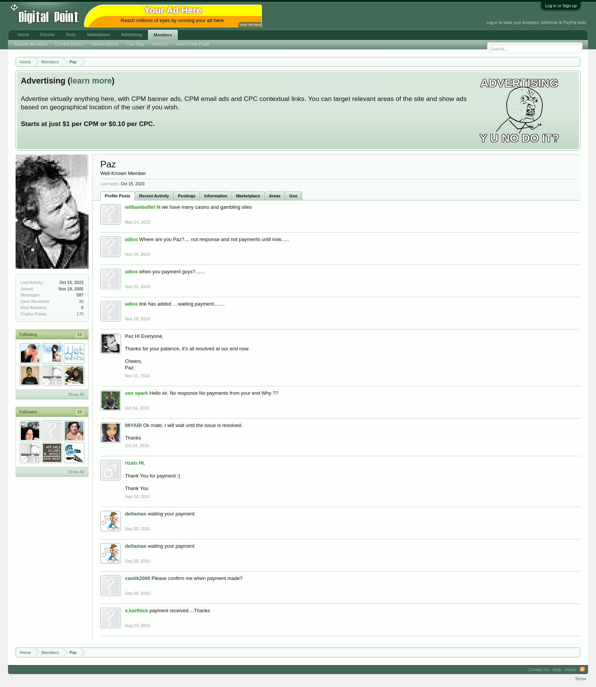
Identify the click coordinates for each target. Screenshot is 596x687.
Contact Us (538, 669)
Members (163, 35)
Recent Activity (154, 196)
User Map (136, 44)
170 (79, 314)
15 (79, 412)
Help (557, 669)
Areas (275, 196)
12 (79, 334)
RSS (582, 670)
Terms (580, 678)
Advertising (131, 34)
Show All (76, 394)
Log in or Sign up (561, 5)
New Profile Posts (193, 44)
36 (81, 301)
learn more (91, 80)
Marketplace (248, 196)
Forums (47, 34)
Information (215, 196)
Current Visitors (69, 44)
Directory (160, 44)
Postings (186, 196)
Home (23, 34)
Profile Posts (117, 196)
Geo (293, 196)
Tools (71, 34)
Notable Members (31, 44)
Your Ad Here (250, 25)
